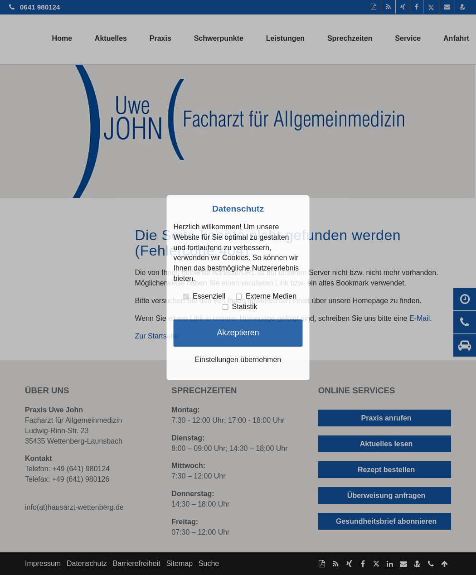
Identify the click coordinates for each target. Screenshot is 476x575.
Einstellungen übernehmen (238, 359)
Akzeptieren (238, 332)
